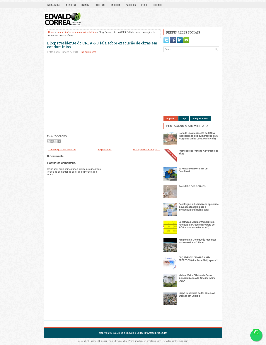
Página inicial (53, 4)
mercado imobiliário (86, 32)
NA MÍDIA (85, 4)
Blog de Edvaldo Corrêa (131, 332)
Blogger (162, 332)
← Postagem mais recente (62, 149)
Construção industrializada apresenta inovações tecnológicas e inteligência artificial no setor (199, 207)
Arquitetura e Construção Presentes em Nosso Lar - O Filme (197, 241)
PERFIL (144, 4)
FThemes (93, 341)
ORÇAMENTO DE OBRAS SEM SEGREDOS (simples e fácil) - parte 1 (198, 259)
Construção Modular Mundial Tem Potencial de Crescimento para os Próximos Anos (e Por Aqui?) (196, 225)
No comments (88, 52)
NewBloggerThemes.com (175, 341)
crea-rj (60, 32)
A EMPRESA (71, 4)
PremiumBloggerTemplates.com (144, 341)
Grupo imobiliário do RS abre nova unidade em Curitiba (197, 294)
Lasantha (122, 341)
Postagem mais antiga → (146, 149)
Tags (183, 118)
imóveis (69, 32)
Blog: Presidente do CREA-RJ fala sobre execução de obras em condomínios (102, 45)
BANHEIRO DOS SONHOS (192, 186)
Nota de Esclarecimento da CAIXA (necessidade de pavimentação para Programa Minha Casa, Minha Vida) (198, 136)
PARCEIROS (131, 4)
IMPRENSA (115, 4)
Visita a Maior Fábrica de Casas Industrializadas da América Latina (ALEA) (197, 278)
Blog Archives (200, 118)
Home (51, 32)
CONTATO (157, 4)
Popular (170, 118)
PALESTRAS (100, 4)
